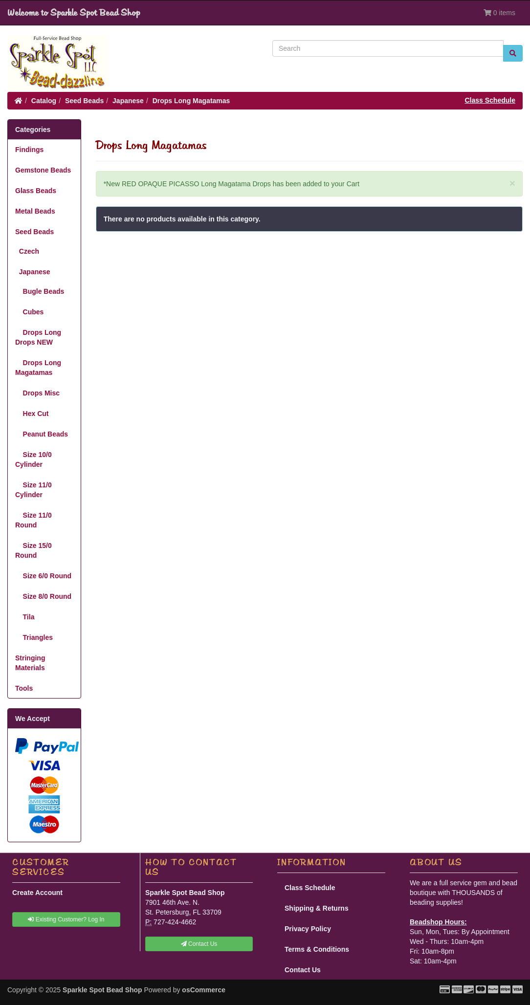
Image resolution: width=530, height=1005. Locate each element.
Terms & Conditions (317, 949)
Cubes (29, 312)
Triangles (34, 637)
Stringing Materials (30, 663)
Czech (27, 251)
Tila (24, 617)
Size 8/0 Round (43, 596)
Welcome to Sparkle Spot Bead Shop (73, 12)
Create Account (37, 892)
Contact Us (303, 970)
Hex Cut (31, 413)
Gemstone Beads (43, 170)
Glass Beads (35, 191)
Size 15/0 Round (33, 550)
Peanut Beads (41, 434)
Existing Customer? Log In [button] (66, 919)
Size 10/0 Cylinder (33, 459)
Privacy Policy (308, 929)
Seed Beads (84, 101)
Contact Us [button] (199, 943)
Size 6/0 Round (43, 576)
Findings (29, 149)
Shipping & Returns (317, 908)
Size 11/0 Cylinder (33, 490)
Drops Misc (37, 393)
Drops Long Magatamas (191, 101)
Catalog (43, 101)
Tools (24, 688)
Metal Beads (35, 211)
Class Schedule (490, 100)
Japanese (128, 101)
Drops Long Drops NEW (38, 337)
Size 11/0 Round (33, 520)
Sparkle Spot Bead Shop (102, 990)
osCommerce (203, 990)
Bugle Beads (39, 291)
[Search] (388, 48)
